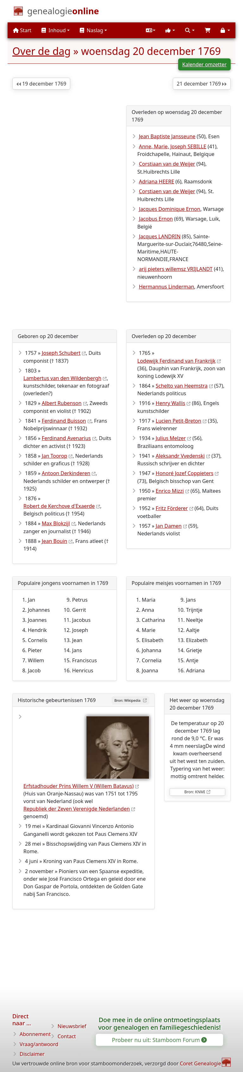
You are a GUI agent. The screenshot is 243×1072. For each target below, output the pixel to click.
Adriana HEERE (156, 181)
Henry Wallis (170, 403)
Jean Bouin (54, 541)
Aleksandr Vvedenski (180, 455)
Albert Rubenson (62, 403)
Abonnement (35, 1034)
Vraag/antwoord (39, 1044)
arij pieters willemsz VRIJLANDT (176, 268)
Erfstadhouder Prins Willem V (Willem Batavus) (78, 786)
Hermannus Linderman (166, 286)
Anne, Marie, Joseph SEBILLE (172, 146)
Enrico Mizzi (170, 490)
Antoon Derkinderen (66, 473)
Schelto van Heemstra (182, 385)
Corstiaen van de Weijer (167, 191)
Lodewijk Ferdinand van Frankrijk (176, 360)
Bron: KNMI (194, 792)
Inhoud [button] (53, 30)
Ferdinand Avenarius (66, 438)
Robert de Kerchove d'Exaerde (59, 506)
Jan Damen (169, 525)
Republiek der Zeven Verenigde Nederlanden (76, 808)
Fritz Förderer (172, 508)
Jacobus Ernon (156, 218)
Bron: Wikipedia (127, 700)
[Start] (63, 12)
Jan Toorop (54, 455)
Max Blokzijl (56, 523)
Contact (67, 1036)
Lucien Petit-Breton (178, 420)
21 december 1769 (202, 83)
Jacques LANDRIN (160, 236)
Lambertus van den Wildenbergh (62, 378)
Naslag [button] (91, 30)
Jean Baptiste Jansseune (167, 136)
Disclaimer (32, 1054)
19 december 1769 (41, 83)
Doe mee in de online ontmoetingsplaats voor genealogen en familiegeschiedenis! (159, 1023)
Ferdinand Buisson (64, 420)
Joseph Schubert (61, 352)
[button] (150, 30)
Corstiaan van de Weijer (167, 163)
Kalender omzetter (204, 64)
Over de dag (41, 51)
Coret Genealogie (200, 1063)
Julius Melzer (171, 438)
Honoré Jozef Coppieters (184, 473)
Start (22, 30)
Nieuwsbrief (72, 1026)
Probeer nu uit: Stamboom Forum (159, 1040)
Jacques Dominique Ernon (169, 208)
